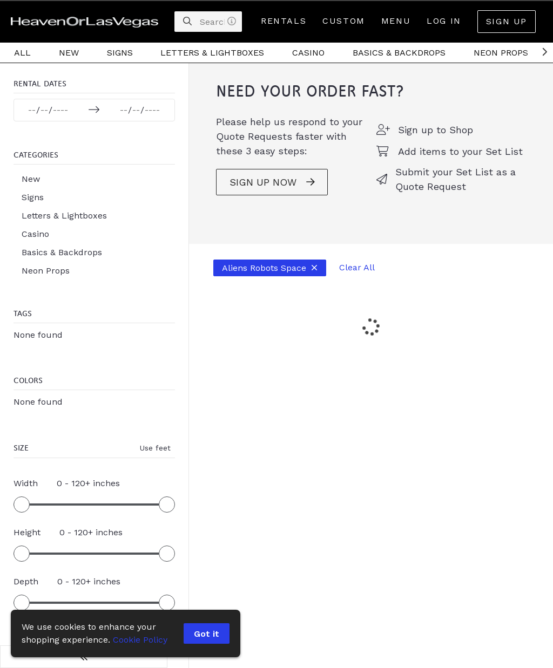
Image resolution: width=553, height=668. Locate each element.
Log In (444, 21)
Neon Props (501, 52)
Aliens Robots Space (248, 278)
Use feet (133, 450)
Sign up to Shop (424, 140)
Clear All (335, 278)
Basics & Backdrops (399, 52)
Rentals (283, 21)
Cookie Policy (140, 640)
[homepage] (87, 21)
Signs (120, 52)
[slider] (22, 507)
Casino (308, 52)
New (69, 52)
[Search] (187, 21)
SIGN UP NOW (250, 193)
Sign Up (506, 21)
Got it (207, 634)
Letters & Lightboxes (212, 52)
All (22, 52)
